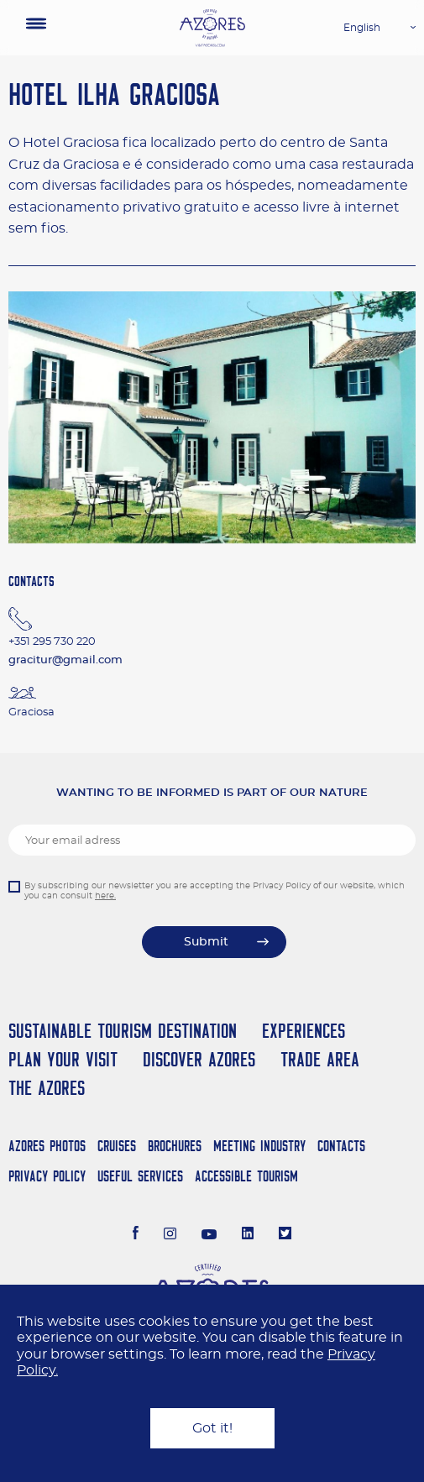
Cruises (116, 1146)
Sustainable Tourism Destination (122, 1030)
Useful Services (140, 1176)
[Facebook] (136, 1235)
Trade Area (319, 1059)
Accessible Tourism (246, 1176)
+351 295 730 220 (52, 641)
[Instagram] (170, 1235)
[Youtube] (209, 1235)
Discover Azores (199, 1059)
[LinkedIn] (248, 1235)
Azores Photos (47, 1146)
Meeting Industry (259, 1146)
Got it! (212, 1428)
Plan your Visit (63, 1059)
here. (105, 896)
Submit (206, 942)
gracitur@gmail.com (65, 660)
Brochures (175, 1146)
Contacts (341, 1146)
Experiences (303, 1030)
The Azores (46, 1087)
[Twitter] (285, 1235)
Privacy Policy (47, 1176)
